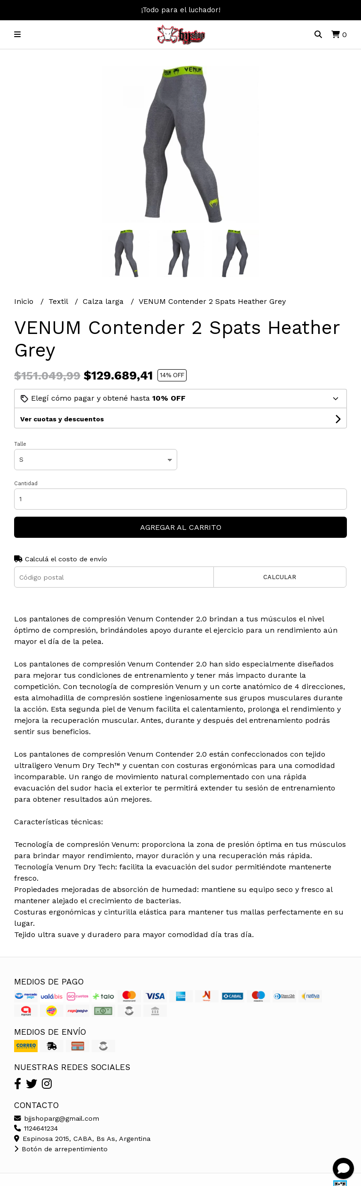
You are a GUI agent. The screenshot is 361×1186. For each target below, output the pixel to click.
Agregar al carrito (180, 527)
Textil (59, 301)
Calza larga (104, 301)
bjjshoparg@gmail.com (56, 1118)
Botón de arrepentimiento (61, 1149)
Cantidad (26, 484)
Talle (20, 444)
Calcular (279, 577)
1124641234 (36, 1128)
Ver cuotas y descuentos (62, 419)
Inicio (25, 301)
